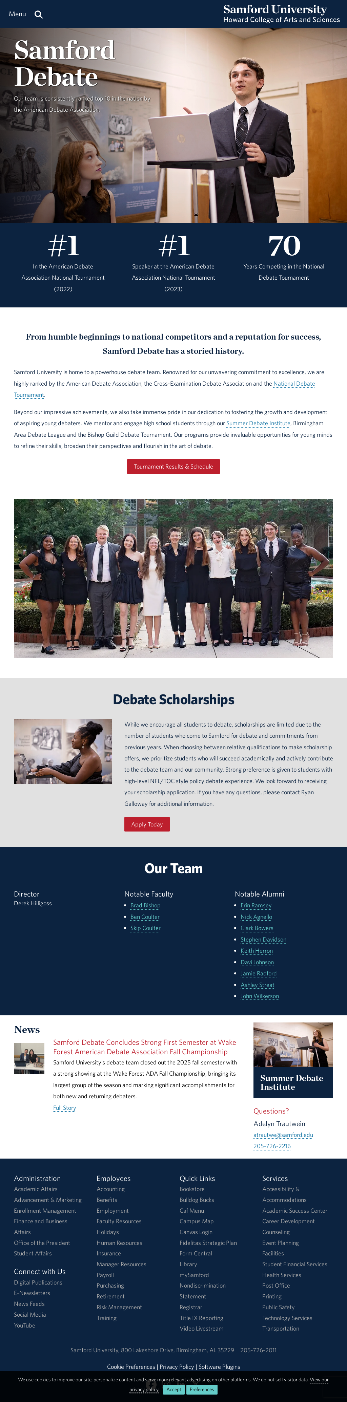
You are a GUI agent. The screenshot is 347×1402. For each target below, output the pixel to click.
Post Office (276, 1285)
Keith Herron (257, 950)
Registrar (191, 1307)
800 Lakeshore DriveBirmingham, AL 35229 (177, 1350)
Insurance (109, 1253)
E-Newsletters (32, 1293)
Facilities (273, 1253)
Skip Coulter (145, 928)
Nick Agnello (256, 917)
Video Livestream (202, 1328)
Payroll (105, 1275)
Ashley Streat (257, 985)
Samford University (95, 1350)
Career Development (288, 1221)
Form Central (196, 1253)
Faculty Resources (119, 1221)
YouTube (24, 1325)
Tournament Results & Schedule (173, 466)
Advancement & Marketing (48, 1200)
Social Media (30, 1314)
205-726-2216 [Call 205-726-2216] (272, 1146)
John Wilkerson (260, 996)
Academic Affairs (36, 1189)
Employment (113, 1210)
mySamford (194, 1275)
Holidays (108, 1232)
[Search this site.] (38, 14)
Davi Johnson (257, 962)
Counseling (276, 1232)
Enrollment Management (45, 1210)
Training (107, 1318)
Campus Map (197, 1221)
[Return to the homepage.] (281, 20)
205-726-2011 (258, 1350)
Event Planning (280, 1243)
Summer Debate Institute (258, 423)
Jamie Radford (259, 973)
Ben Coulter (145, 917)
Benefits (107, 1200)
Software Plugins (219, 1367)
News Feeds (29, 1304)
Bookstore (192, 1189)
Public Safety (278, 1307)
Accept (173, 1389)
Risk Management (119, 1307)
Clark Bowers (257, 928)
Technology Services (287, 1318)
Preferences (202, 1389)
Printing (272, 1296)
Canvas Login (196, 1232)
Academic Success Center (294, 1210)
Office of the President (42, 1243)
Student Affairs (33, 1253)
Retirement (111, 1296)
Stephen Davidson (263, 939)
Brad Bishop (145, 905)
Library (188, 1264)
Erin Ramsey (256, 905)
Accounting (111, 1189)
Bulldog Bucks (197, 1200)
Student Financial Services (294, 1264)
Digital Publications (38, 1282)
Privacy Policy (177, 1367)
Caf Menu (192, 1210)
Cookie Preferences (131, 1367)
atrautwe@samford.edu (283, 1135)
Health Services (281, 1275)
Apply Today (147, 824)
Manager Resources (121, 1264)
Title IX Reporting (201, 1318)
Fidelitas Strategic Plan (208, 1243)
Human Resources (119, 1243)
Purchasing (110, 1285)
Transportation (280, 1328)
